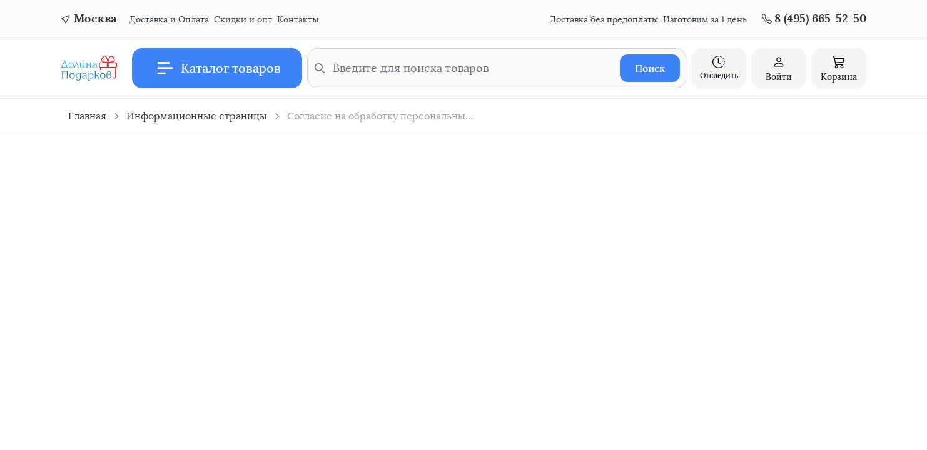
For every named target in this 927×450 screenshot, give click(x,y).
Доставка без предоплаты (604, 19)
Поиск (650, 68)
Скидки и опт (243, 19)
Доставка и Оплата (169, 19)
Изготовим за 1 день (705, 19)
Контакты (297, 19)
